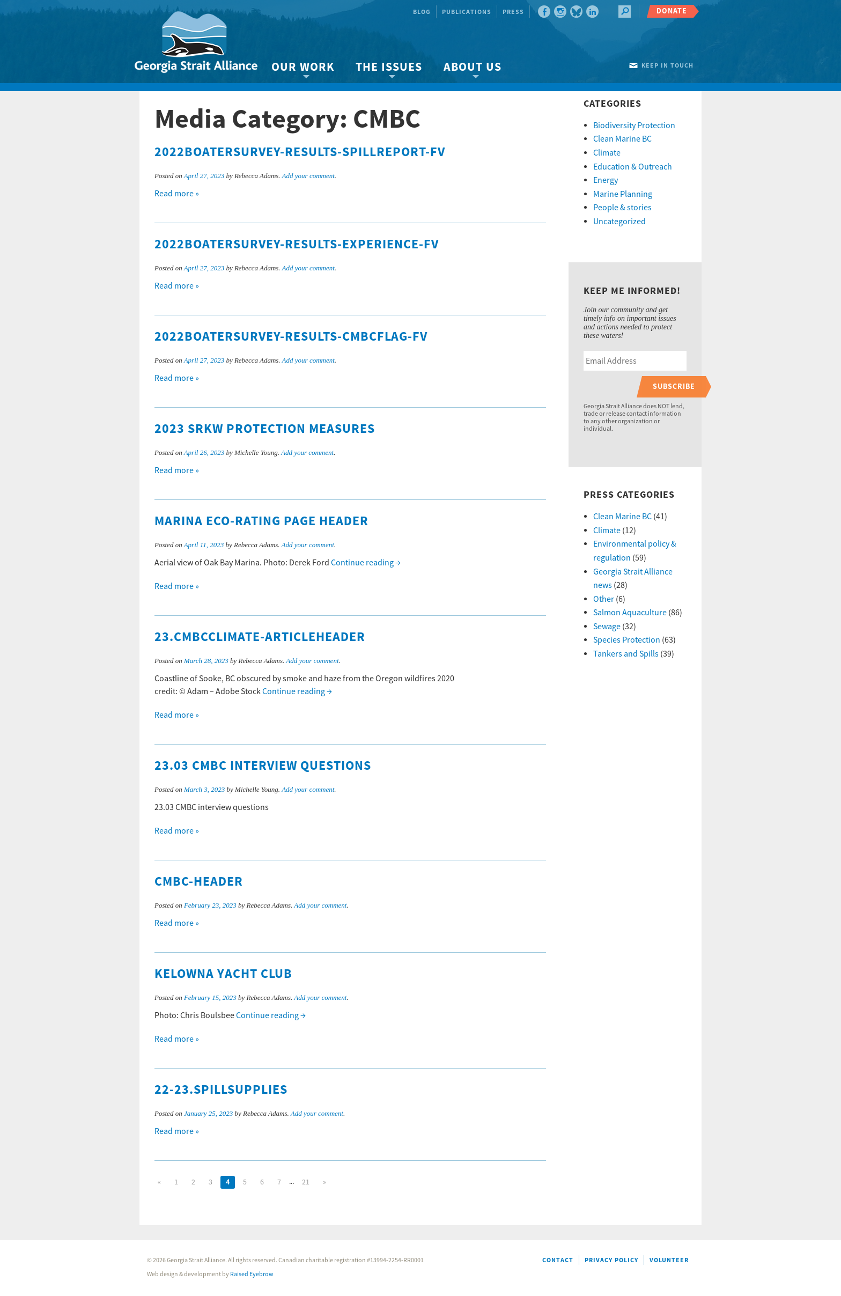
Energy (605, 180)
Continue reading (366, 562)
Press (513, 12)
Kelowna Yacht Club (223, 974)
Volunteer (669, 1260)
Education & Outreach (632, 166)
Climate (607, 153)
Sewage (607, 626)
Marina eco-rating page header (261, 521)
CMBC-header (198, 881)
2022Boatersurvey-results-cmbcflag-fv (290, 336)
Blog (422, 12)
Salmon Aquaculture (630, 612)
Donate (671, 11)
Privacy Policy (611, 1260)
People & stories (622, 207)
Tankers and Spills (626, 654)
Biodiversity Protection (634, 125)
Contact (557, 1260)
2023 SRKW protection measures (264, 429)
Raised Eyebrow (252, 1274)
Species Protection (626, 640)
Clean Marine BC (622, 139)
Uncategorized (619, 221)
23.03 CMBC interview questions (262, 766)
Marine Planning (622, 194)
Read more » (176, 193)
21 (305, 1182)
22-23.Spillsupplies (220, 1090)
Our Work (302, 67)
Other (603, 599)
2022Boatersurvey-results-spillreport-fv (299, 152)
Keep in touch (667, 65)
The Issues (389, 67)
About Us (472, 67)
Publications (466, 12)
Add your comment (308, 176)
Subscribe (674, 386)
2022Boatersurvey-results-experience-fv (296, 244)
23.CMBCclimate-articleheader (259, 637)
